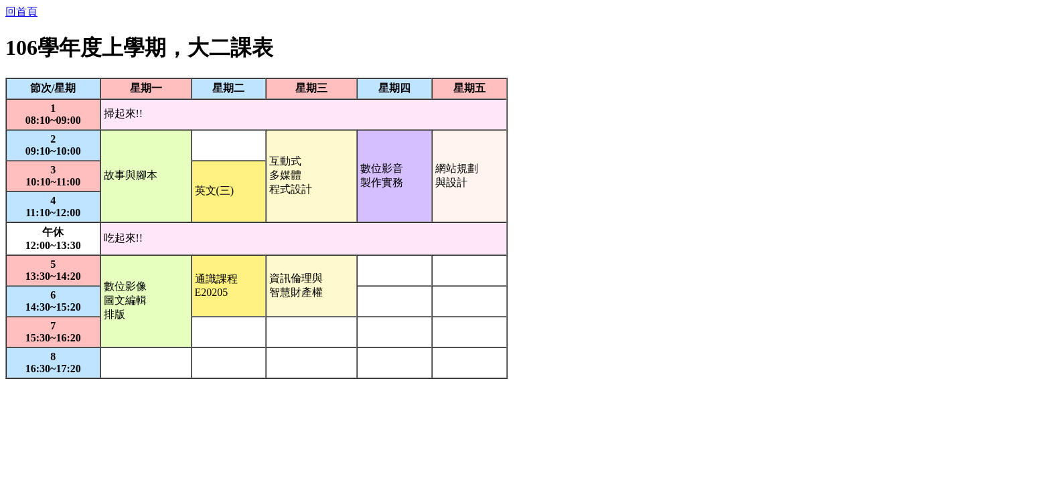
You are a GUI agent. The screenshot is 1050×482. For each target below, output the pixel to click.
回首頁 (21, 11)
